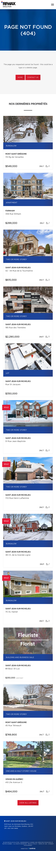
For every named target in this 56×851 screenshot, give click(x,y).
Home (20, 77)
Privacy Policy (32, 843)
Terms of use (42, 843)
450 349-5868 (12, 828)
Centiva (32, 848)
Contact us (32, 77)
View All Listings (28, 803)
